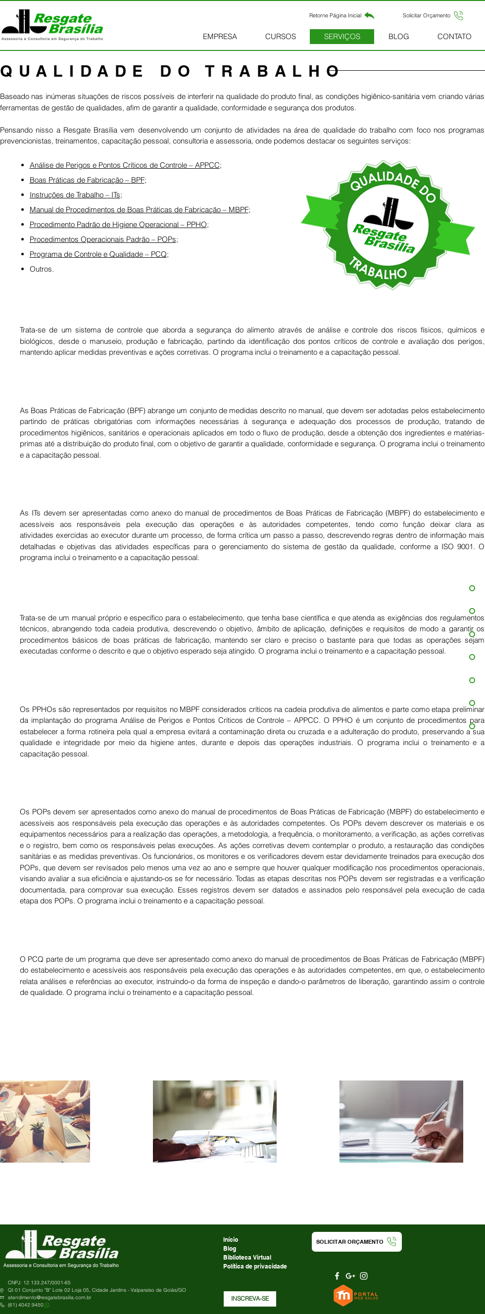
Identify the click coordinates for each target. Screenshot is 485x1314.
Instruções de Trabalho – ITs (75, 194)
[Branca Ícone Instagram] (364, 1276)
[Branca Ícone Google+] (350, 1276)
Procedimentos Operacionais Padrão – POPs (103, 239)
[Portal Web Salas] (357, 1296)
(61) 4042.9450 (26, 1305)
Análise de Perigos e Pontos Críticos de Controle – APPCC (125, 165)
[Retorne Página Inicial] (342, 15)
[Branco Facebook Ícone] (337, 1276)
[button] (433, 15)
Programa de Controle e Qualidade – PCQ (98, 254)
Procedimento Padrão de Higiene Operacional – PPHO (118, 224)
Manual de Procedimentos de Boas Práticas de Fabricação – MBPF (139, 209)
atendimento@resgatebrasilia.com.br (49, 1297)
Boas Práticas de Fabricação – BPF (87, 180)
